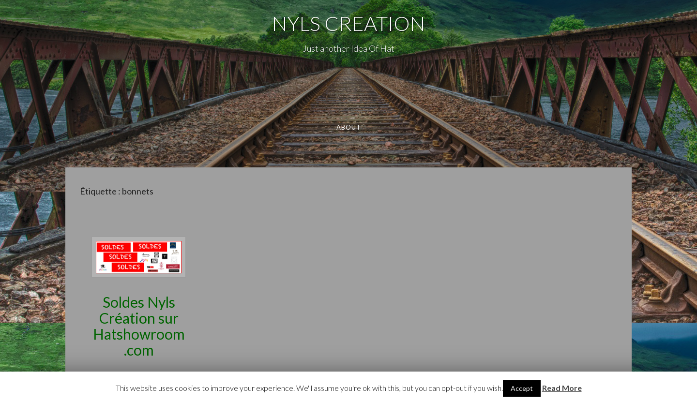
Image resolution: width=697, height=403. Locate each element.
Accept (522, 388)
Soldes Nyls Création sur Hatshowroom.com (139, 325)
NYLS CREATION (348, 23)
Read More (562, 387)
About (348, 127)
